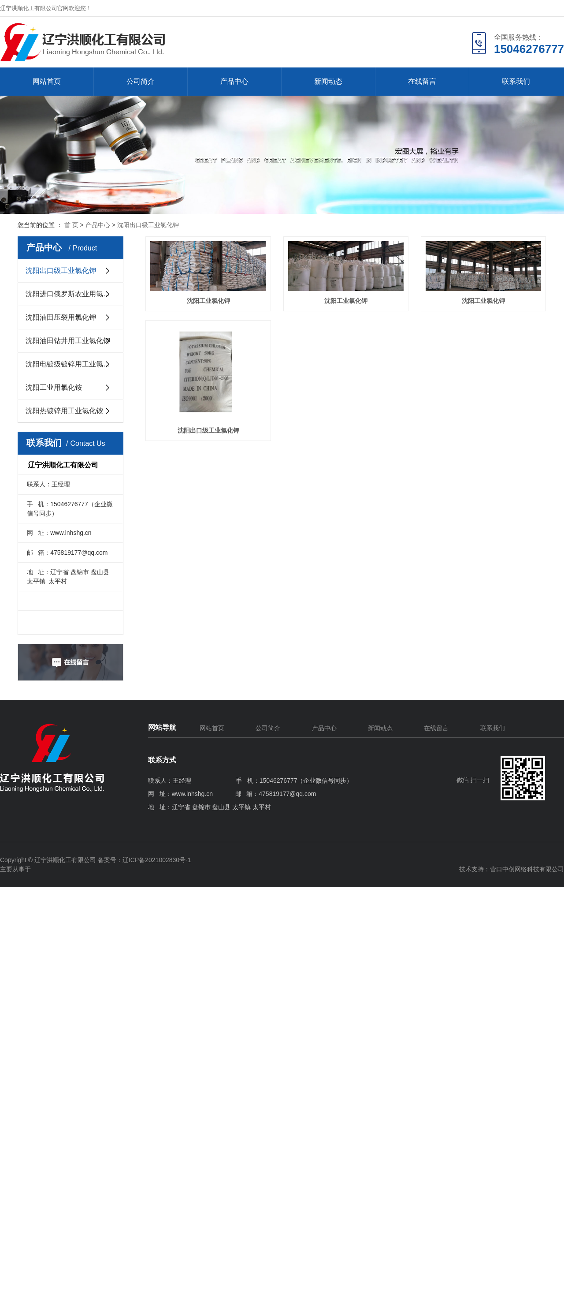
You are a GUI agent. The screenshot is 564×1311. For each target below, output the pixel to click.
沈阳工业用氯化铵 (54, 387)
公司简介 (140, 81)
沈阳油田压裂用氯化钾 (61, 317)
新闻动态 (328, 81)
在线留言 (422, 81)
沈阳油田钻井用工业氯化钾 (68, 340)
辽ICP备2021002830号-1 (156, 859)
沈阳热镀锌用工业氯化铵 (64, 411)
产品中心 (234, 81)
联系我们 (516, 81)
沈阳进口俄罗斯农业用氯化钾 (71, 294)
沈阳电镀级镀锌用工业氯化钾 (71, 364)
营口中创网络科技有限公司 (527, 869)
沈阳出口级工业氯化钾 (148, 224)
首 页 (71, 224)
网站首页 (47, 81)
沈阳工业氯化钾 (214, 306)
